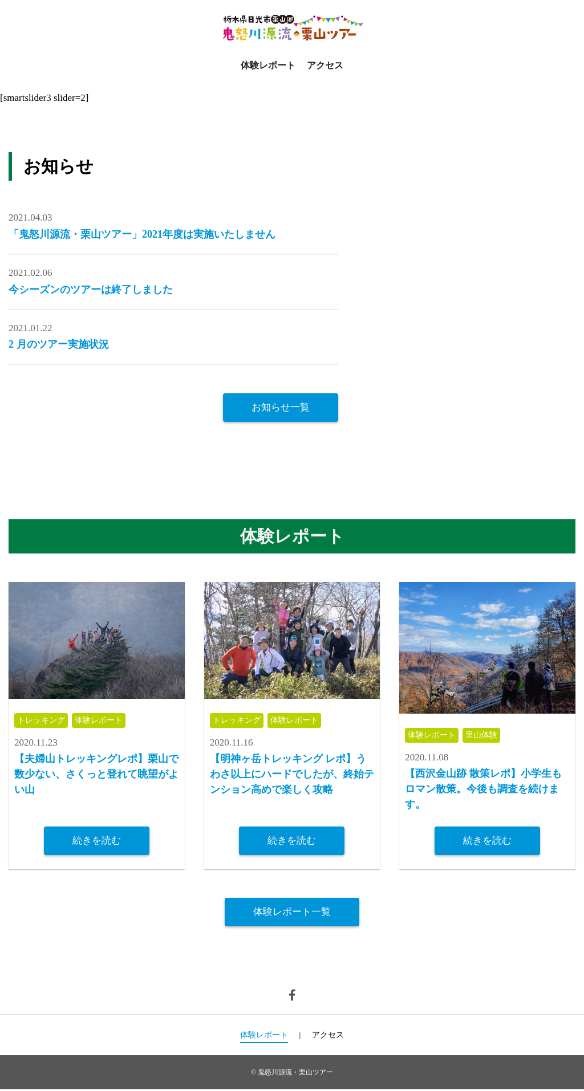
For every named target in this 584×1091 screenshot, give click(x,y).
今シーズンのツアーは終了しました (91, 289)
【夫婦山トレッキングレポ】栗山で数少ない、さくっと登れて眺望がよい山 (96, 775)
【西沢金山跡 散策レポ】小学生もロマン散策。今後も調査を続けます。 (483, 790)
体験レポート (268, 65)
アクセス (325, 65)
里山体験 (486, 735)
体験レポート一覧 (292, 912)
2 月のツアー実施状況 (59, 344)
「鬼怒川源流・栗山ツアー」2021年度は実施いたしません (142, 234)
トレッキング (42, 721)
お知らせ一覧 (281, 407)
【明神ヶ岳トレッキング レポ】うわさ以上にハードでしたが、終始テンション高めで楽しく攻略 (292, 775)
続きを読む (96, 841)
